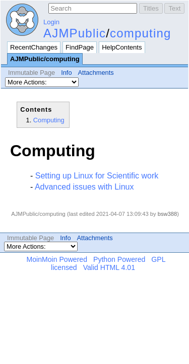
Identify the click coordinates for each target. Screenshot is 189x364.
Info (66, 72)
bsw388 (167, 214)
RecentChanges (33, 47)
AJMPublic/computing (45, 59)
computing (140, 33)
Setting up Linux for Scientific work (97, 175)
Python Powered (119, 259)
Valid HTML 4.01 (109, 267)
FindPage (80, 47)
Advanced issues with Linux (84, 187)
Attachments (96, 72)
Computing (49, 120)
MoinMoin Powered (57, 259)
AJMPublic (74, 33)
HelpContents (122, 47)
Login (51, 22)
